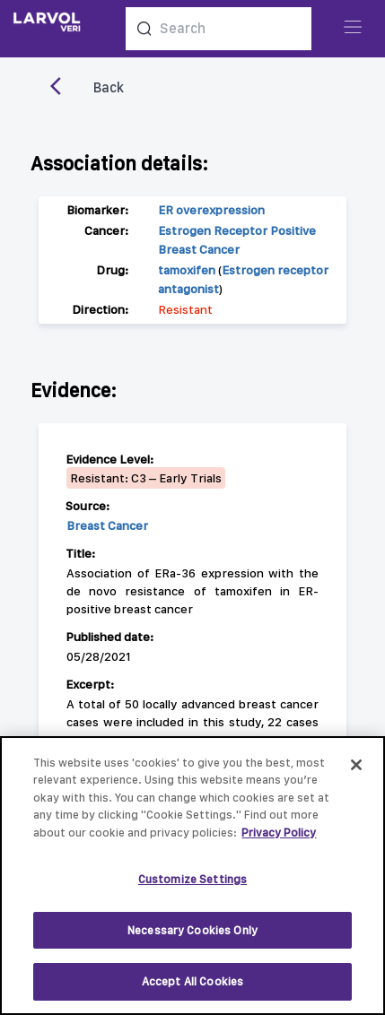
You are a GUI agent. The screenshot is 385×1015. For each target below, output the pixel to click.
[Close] (356, 765)
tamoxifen (186, 270)
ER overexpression (211, 210)
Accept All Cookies (192, 982)
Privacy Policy (278, 832)
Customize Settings (192, 880)
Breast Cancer (107, 525)
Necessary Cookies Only (192, 930)
